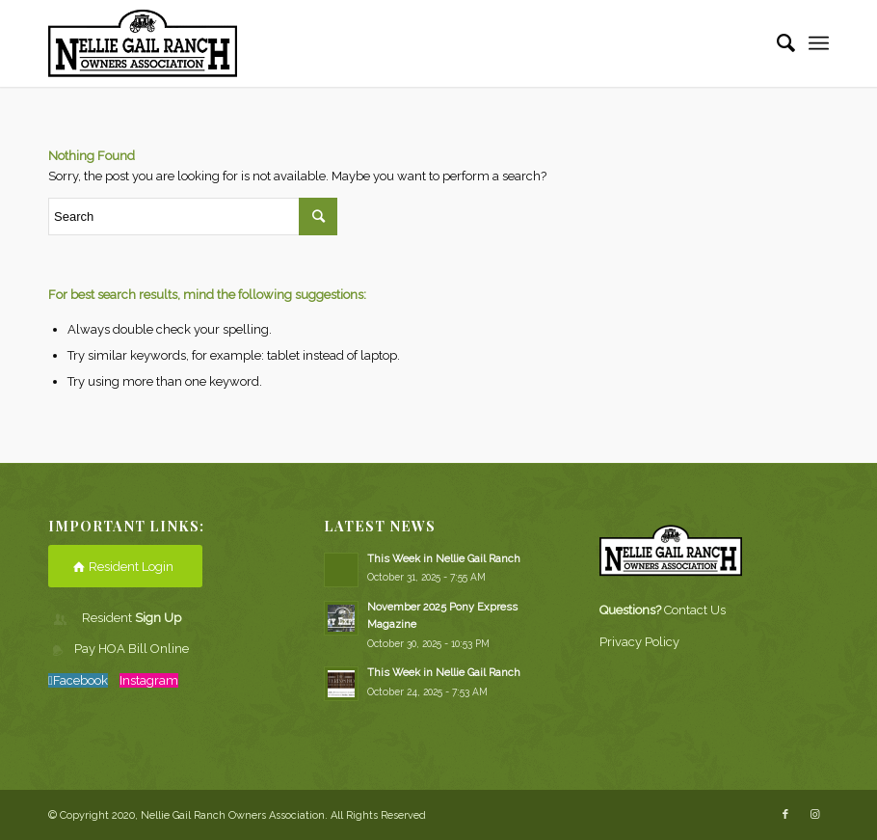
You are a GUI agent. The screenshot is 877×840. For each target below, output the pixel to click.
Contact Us (695, 610)
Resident (131, 617)
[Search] (776, 43)
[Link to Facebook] (785, 814)
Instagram (149, 680)
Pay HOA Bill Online (131, 648)
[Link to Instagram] (814, 814)
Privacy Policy (639, 642)
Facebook (80, 680)
